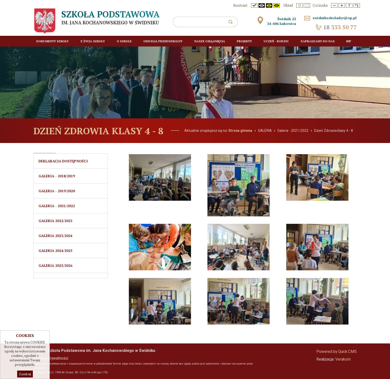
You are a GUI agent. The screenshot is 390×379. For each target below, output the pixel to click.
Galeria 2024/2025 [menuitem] (55, 250)
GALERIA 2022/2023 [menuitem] (55, 220)
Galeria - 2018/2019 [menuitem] (57, 176)
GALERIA (265, 131)
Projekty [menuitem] (244, 41)
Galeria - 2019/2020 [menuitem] (57, 191)
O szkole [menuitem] (124, 41)
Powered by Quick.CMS (336, 351)
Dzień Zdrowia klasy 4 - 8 (333, 131)
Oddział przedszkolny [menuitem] (163, 41)
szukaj (232, 23)
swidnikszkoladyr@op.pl (335, 17)
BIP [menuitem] (348, 41)
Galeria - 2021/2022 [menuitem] (57, 205)
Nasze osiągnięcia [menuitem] (209, 41)
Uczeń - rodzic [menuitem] (276, 41)
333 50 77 (340, 27)
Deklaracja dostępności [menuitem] (63, 161)
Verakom (343, 359)
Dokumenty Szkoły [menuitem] (52, 41)
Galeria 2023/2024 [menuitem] (55, 235)
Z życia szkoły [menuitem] (92, 41)
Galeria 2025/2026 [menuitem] (55, 265)
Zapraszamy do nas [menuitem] (317, 41)
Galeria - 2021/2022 (292, 131)
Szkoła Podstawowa (110, 14)
